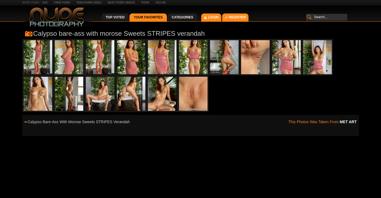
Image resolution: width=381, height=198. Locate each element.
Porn (145, 2)
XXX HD (161, 2)
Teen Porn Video (88, 2)
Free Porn (62, 2)
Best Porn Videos (121, 2)
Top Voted (115, 17)
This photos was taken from (322, 122)
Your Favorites (148, 17)
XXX (45, 2)
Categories (182, 17)
